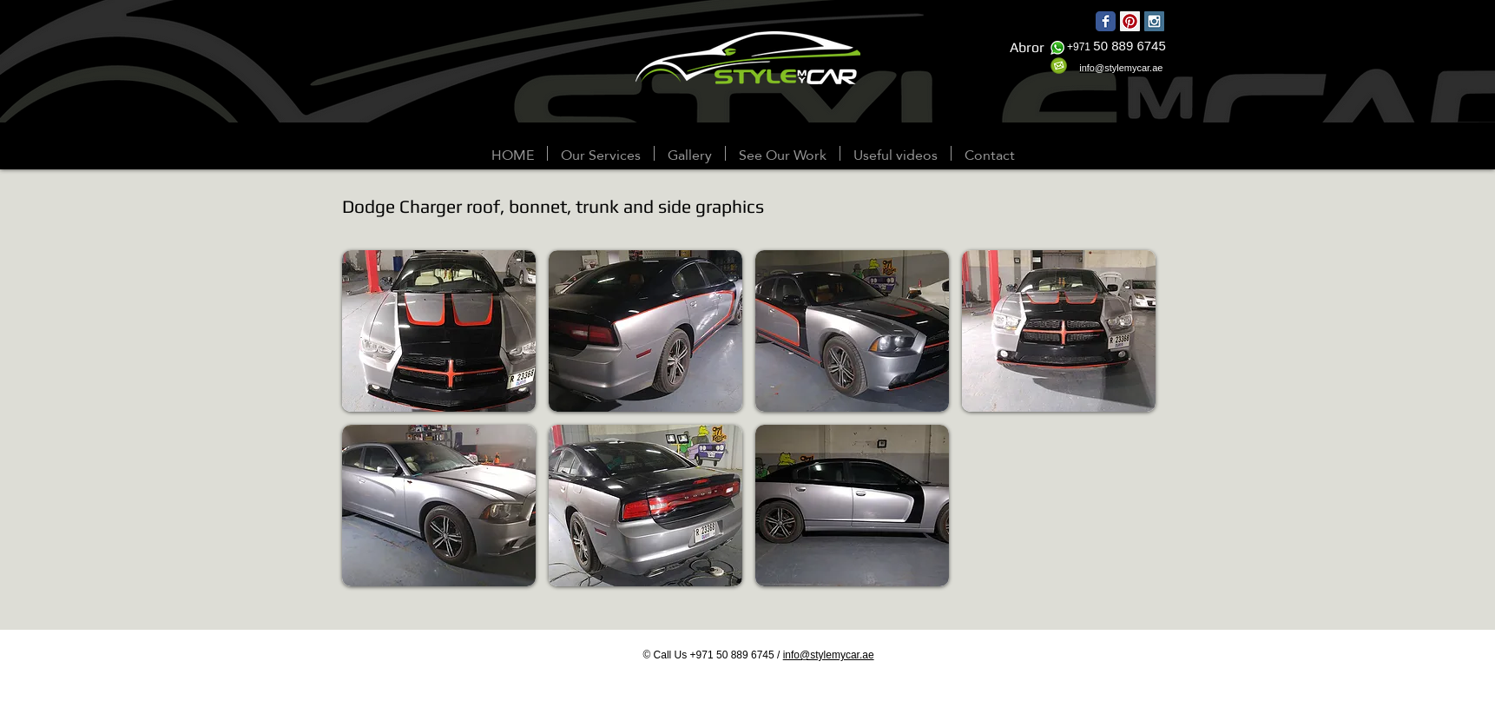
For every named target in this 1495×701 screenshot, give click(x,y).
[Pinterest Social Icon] (1130, 21)
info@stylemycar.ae (828, 655)
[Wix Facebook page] (1106, 21)
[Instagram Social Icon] (1154, 21)
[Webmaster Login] (116, 154)
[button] (690, 153)
